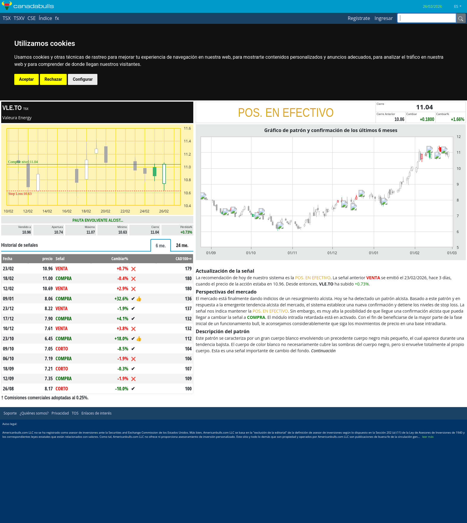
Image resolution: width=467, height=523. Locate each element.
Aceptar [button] (26, 79)
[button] (460, 6)
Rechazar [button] (53, 79)
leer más (428, 437)
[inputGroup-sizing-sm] (426, 18)
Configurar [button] (83, 79)
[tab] (160, 245)
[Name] (461, 18)
